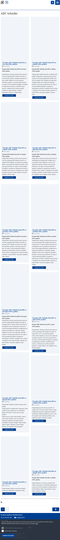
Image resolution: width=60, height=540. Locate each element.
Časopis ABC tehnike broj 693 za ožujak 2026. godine (44, 63)
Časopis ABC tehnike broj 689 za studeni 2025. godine (44, 231)
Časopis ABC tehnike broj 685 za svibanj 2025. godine (44, 402)
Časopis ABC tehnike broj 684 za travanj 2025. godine (14, 483)
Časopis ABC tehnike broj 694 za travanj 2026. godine (14, 63)
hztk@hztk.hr (20, 517)
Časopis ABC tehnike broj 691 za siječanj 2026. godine (44, 148)
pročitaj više (9, 95)
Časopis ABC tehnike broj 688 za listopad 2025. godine (14, 311)
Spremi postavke (8, 535)
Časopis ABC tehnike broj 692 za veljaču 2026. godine (14, 148)
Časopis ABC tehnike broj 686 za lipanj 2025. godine (14, 399)
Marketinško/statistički (11, 531)
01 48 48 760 (7, 517)
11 (6, 509)
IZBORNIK (57, 2)
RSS (1, 502)
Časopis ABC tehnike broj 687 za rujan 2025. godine (44, 319)
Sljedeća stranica (55, 509)
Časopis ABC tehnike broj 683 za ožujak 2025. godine (44, 472)
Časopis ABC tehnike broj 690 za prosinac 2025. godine (14, 231)
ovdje (36, 523)
